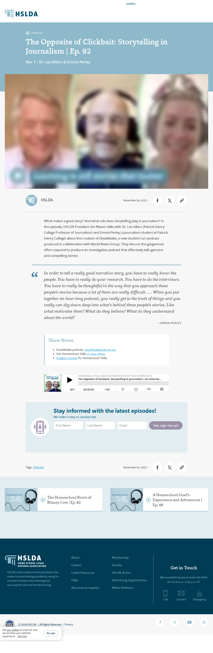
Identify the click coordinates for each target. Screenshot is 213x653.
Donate (117, 565)
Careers (76, 565)
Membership (120, 558)
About (75, 558)
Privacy (69, 624)
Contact (181, 595)
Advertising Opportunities (129, 580)
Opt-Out (22, 636)
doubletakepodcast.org (100, 350)
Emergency (199, 595)
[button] (157, 200)
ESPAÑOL (131, 3)
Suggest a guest (66, 358)
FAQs (74, 580)
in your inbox (96, 354)
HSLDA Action (121, 573)
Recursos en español (85, 588)
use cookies (13, 630)
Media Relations (122, 588)
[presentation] (83, 440)
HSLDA (47, 200)
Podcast (38, 467)
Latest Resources (82, 573)
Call (165, 595)
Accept (51, 633)
